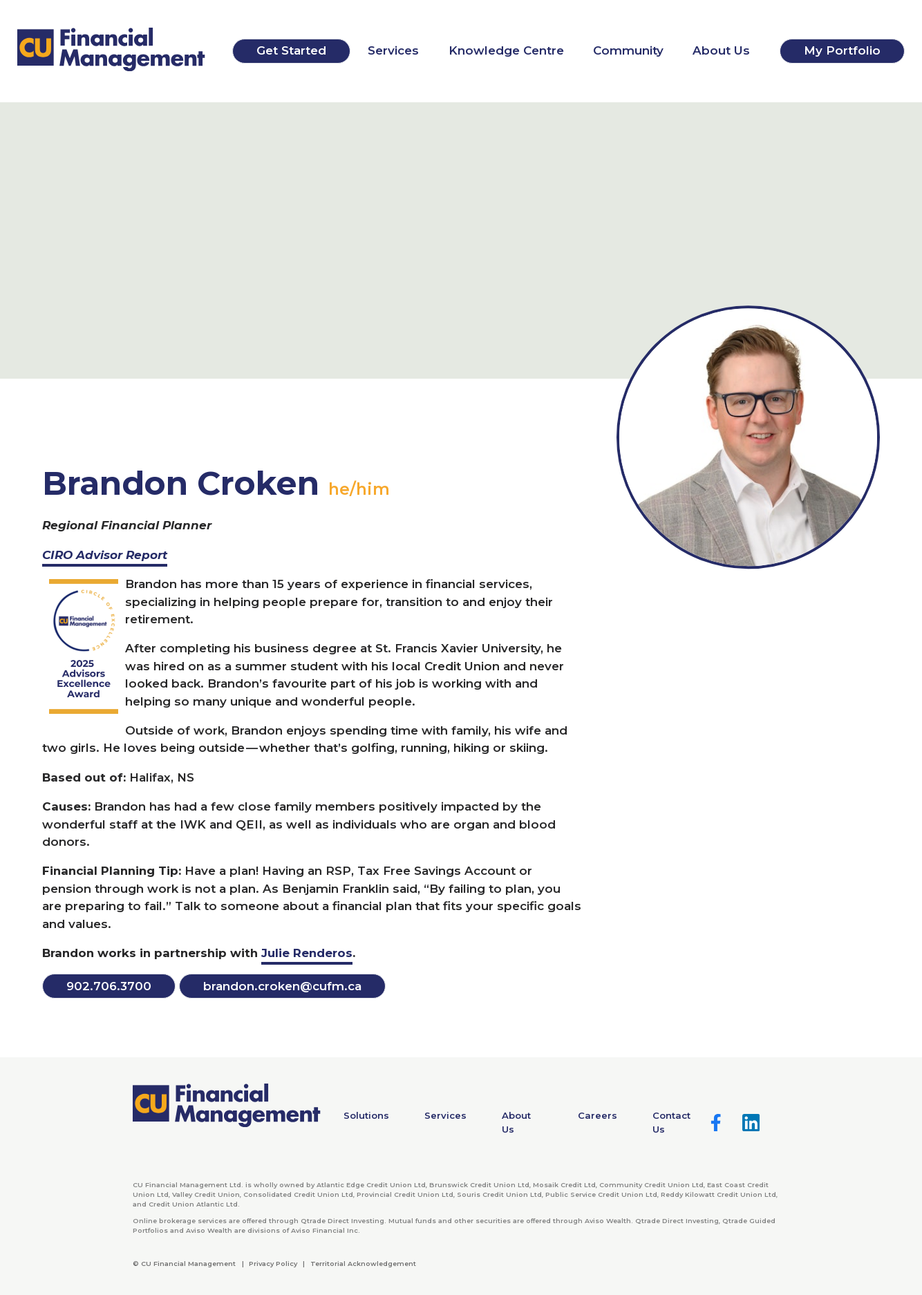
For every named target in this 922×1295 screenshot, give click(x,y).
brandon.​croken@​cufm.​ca (282, 986)
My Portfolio (842, 50)
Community (628, 50)
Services (393, 50)
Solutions (366, 1115)
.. (108, 986)
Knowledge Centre (506, 50)
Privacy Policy (273, 1263)
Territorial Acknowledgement (363, 1263)
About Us (721, 50)
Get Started (291, 50)
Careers (597, 1115)
